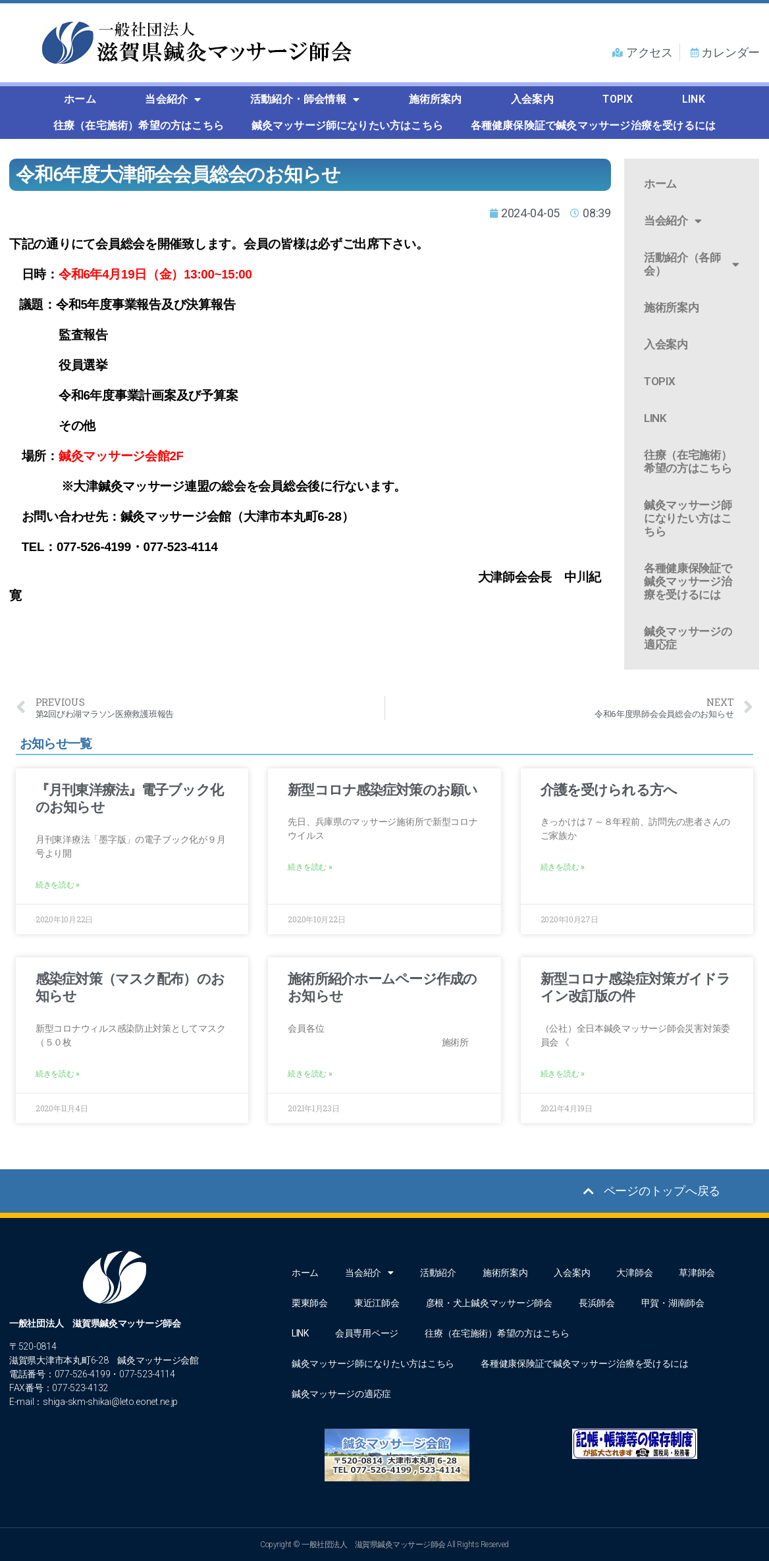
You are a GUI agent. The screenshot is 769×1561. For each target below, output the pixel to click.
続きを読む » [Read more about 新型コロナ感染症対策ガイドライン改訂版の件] (563, 1073)
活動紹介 (438, 1272)
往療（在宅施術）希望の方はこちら (138, 125)
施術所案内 (435, 99)
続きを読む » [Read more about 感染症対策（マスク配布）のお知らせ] (58, 1073)
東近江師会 (377, 1303)
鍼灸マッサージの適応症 (688, 638)
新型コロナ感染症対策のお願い (382, 790)
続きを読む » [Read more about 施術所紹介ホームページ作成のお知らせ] (310, 1073)
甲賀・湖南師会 (672, 1303)
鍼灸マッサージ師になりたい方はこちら (348, 125)
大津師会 (634, 1272)
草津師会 (697, 1272)
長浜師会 (597, 1303)
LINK (693, 99)
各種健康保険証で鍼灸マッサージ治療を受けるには (593, 125)
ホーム (80, 99)
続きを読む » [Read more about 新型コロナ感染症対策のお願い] (310, 867)
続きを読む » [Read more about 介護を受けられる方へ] (563, 867)
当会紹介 (173, 99)
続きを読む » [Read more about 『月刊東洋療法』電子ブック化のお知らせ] (58, 884)
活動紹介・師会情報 (304, 99)
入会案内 (532, 99)
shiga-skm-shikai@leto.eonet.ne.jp (110, 1401)
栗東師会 (310, 1303)
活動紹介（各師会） (691, 264)
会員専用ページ (366, 1333)
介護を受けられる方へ (609, 790)
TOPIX (617, 99)
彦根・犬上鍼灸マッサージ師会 (489, 1303)
